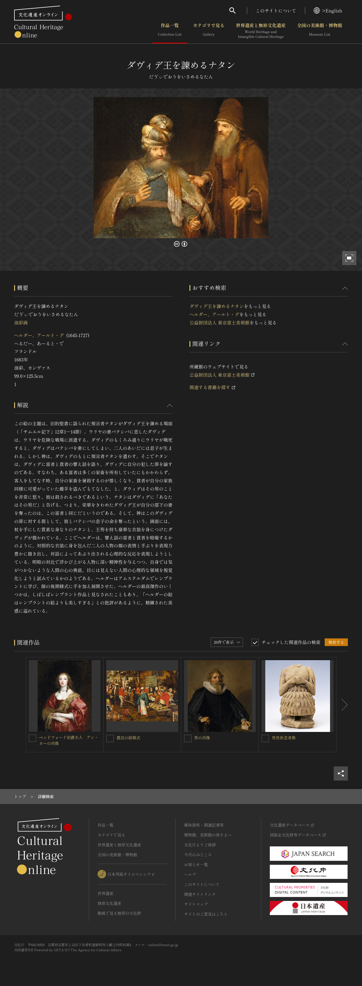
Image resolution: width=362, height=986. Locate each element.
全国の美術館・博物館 (319, 31)
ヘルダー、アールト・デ (39, 335)
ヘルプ (190, 874)
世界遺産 (105, 893)
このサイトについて (276, 10)
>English (328, 10)
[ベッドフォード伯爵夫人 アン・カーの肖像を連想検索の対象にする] (32, 738)
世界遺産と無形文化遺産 (261, 31)
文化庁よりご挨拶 (200, 845)
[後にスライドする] (342, 704)
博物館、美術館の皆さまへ (208, 835)
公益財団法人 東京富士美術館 (219, 322)
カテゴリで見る (209, 31)
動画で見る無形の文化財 (119, 913)
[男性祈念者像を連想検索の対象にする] (265, 738)
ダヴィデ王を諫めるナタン (216, 306)
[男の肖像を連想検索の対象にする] (187, 738)
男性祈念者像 (284, 737)
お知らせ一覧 (196, 864)
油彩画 (21, 322)
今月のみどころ (198, 854)
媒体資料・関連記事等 (204, 825)
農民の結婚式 (128, 737)
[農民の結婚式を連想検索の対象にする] (110, 738)
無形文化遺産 (109, 903)
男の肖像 (202, 737)
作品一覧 (170, 31)
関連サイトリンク (200, 894)
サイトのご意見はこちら (206, 914)
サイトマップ (196, 904)
